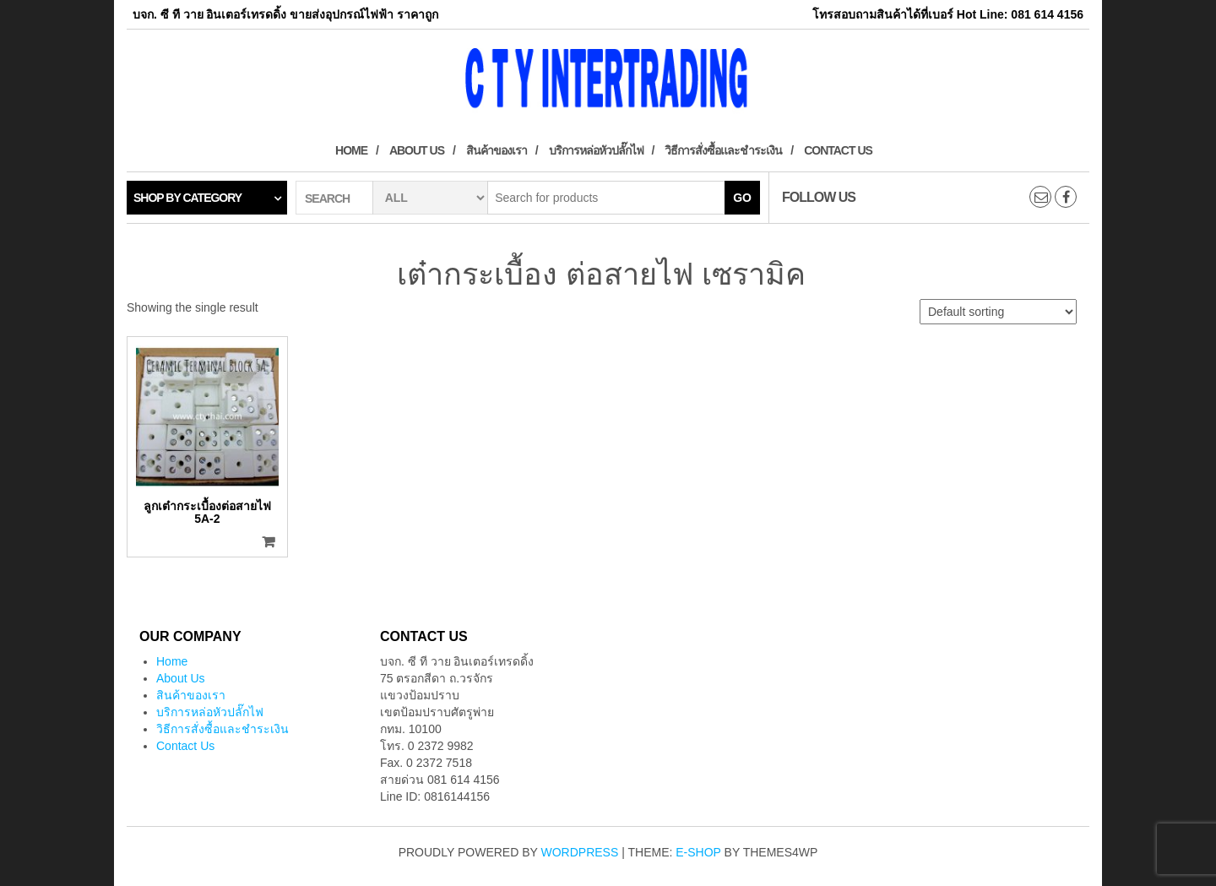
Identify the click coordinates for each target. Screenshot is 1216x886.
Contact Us (838, 150)
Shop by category (187, 197)
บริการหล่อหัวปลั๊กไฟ (596, 150)
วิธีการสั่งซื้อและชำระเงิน (723, 150)
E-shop (698, 852)
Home (351, 150)
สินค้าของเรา (496, 150)
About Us (416, 150)
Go (742, 197)
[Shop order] (998, 311)
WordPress (580, 852)
